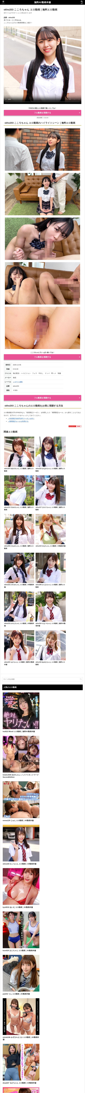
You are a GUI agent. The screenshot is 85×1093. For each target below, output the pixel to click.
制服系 (36, 1087)
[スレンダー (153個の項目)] (79, 1044)
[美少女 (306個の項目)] (29, 1047)
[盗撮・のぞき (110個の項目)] (27, 1044)
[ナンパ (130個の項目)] (62, 1044)
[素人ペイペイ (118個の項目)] (55, 1044)
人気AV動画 (19, 1087)
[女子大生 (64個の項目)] (37, 1041)
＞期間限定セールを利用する (18, 421)
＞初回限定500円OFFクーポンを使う (21, 418)
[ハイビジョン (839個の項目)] (77, 1047)
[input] (42, 580)
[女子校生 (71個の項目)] (52, 1041)
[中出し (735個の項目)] (67, 1047)
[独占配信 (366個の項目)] (49, 1047)
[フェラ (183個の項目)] (12, 1047)
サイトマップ (66, 1087)
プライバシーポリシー (53, 1087)
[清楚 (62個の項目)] (16, 1041)
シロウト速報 (18, 382)
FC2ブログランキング (9, 1078)
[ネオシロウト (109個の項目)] (17, 1044)
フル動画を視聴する (42, 113)
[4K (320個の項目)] (35, 1047)
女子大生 (42, 1087)
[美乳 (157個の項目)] (5, 1047)
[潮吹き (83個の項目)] (64, 1041)
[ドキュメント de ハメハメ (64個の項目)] (25, 1041)
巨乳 (26, 1087)
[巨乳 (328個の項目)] (42, 1047)
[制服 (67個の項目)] (42, 1041)
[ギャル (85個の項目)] (69, 1041)
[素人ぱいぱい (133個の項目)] (70, 1044)
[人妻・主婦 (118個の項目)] (46, 1044)
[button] (80, 580)
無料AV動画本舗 (42, 2)
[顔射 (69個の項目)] (47, 1041)
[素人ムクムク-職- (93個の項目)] (7, 1044)
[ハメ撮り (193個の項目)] (21, 1047)
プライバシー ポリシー (57, 1058)
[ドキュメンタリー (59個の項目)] (7, 1041)
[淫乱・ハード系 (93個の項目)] (78, 1041)
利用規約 (70, 1058)
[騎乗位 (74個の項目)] (58, 1041)
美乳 (31, 1087)
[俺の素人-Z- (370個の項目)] (59, 1047)
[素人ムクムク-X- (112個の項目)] (37, 1044)
